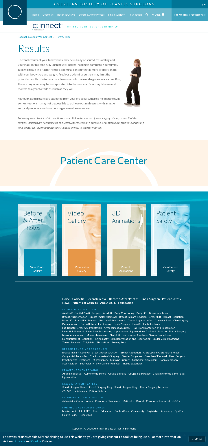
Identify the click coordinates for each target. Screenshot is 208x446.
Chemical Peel (163, 320)
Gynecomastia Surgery (117, 327)
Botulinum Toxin (158, 313)
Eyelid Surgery (122, 324)
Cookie (36, 441)
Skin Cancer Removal (108, 363)
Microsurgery (100, 359)
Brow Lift (67, 320)
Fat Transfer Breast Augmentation (82, 327)
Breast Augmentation (74, 316)
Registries (153, 411)
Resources (86, 414)
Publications (122, 411)
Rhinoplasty (101, 338)
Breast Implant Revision (133, 316)
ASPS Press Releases (74, 390)
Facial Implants (151, 324)
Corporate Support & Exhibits (163, 401)
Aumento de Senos (95, 373)
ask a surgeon (77, 26)
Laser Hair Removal (73, 331)
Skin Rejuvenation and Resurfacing (130, 338)
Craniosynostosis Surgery (104, 356)
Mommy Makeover (97, 335)
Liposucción (69, 377)
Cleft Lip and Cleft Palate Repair (161, 352)
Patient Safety (171, 299)
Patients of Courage (85, 302)
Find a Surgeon (116, 14)
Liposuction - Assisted (143, 331)
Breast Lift (155, 316)
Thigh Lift (88, 342)
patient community (104, 26)
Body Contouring (124, 313)
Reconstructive (66, 14)
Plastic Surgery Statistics (154, 387)
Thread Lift (102, 342)
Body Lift (142, 313)
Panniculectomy (169, 359)
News (65, 302)
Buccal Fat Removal (86, 320)
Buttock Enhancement (112, 320)
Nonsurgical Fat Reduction (77, 338)
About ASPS (108, 302)
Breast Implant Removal (103, 316)
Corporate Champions (107, 401)
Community (137, 411)
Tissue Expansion (132, 363)
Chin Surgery (180, 320)
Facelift (136, 324)
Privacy (19, 441)
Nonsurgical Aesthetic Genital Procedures (147, 335)
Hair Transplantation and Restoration (154, 327)
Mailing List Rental (133, 401)
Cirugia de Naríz (117, 373)
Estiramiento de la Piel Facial (169, 373)
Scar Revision (70, 363)
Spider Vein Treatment (166, 338)
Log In (202, 4)
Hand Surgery (177, 356)
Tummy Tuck (63, 36)
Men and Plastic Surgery (172, 331)
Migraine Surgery (120, 359)
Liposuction (121, 331)
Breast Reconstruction (105, 352)
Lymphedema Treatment (76, 359)
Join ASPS (84, 411)
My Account (69, 411)
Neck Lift (115, 335)
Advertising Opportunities (77, 401)
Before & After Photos (92, 14)
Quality (178, 411)
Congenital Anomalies (74, 356)
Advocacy (166, 411)
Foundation (135, 14)
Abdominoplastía (72, 373)
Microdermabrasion (73, 335)
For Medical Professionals (190, 14)
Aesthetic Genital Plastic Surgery (81, 313)
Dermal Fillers (88, 324)
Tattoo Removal (71, 342)
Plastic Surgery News (74, 387)
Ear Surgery (104, 324)
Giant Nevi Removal (155, 356)
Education (106, 411)
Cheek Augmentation (140, 320)
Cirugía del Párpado (139, 373)
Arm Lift (107, 313)
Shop (95, 411)
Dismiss (197, 439)
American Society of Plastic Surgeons (104, 4)
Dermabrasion (70, 324)
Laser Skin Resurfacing (99, 331)
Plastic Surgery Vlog (125, 387)
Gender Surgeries (132, 356)
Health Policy (69, 414)
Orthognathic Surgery (144, 359)
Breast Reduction (173, 316)
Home (35, 14)
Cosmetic (48, 14)
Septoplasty (87, 363)
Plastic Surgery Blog (100, 387)
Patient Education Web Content (35, 36)
